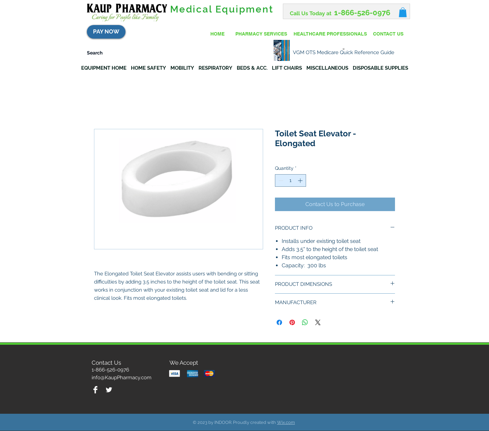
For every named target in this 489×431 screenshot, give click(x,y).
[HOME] (217, 34)
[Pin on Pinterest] (292, 322)
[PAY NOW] (106, 32)
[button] (403, 12)
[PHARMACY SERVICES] (261, 34)
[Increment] (301, 180)
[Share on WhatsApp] (305, 322)
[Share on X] (318, 322)
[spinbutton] (290, 180)
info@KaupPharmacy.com (122, 378)
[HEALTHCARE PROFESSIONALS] (330, 34)
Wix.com (286, 422)
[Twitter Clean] (109, 389)
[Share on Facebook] (279, 322)
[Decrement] (280, 180)
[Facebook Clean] (95, 389)
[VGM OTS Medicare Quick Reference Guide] (343, 50)
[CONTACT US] (388, 34)
